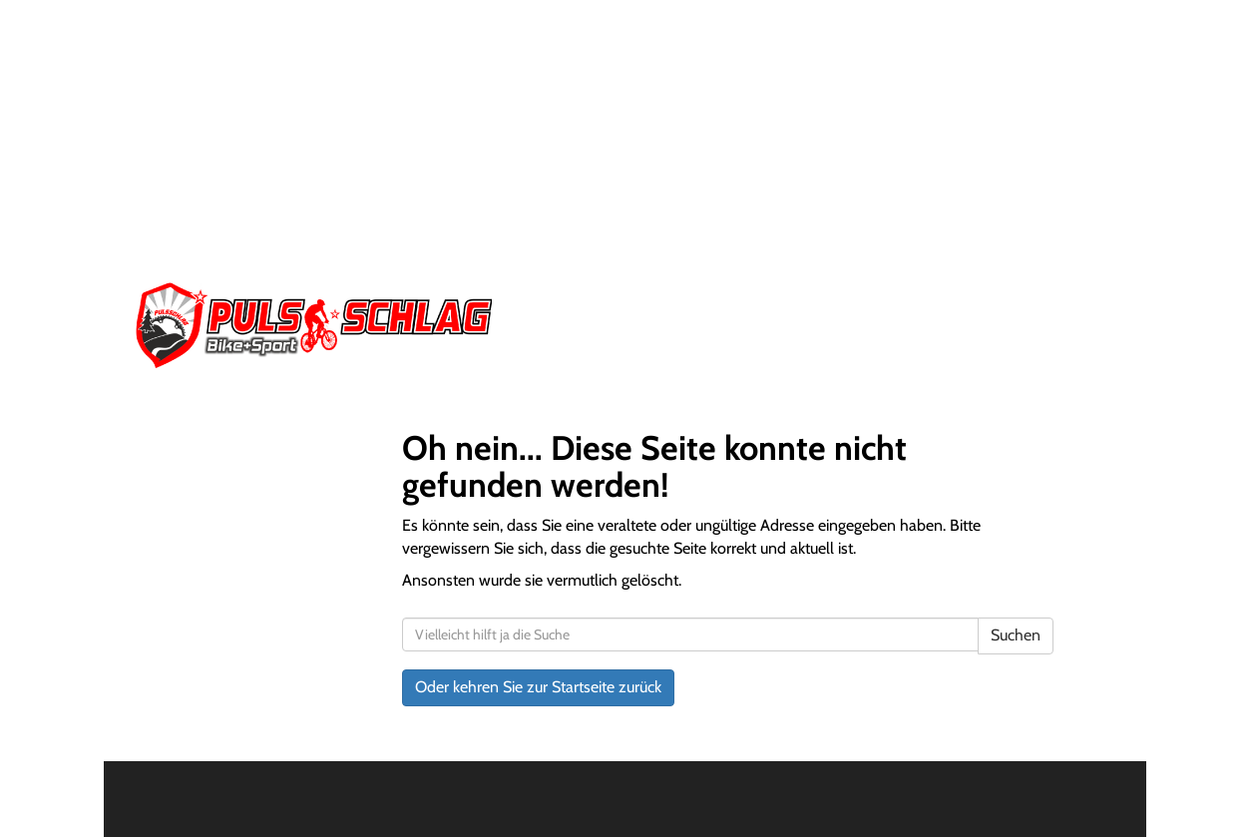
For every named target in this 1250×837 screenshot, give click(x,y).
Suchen (1016, 635)
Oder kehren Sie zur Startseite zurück (538, 686)
